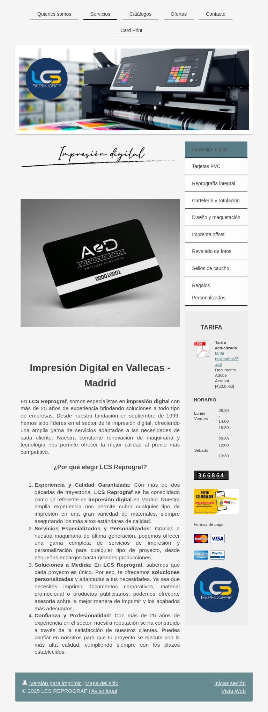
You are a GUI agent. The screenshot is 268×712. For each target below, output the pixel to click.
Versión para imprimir (52, 683)
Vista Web (233, 691)
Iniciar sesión (230, 683)
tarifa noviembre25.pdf (227, 358)
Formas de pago (208, 524)
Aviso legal (104, 691)
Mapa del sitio (101, 683)
